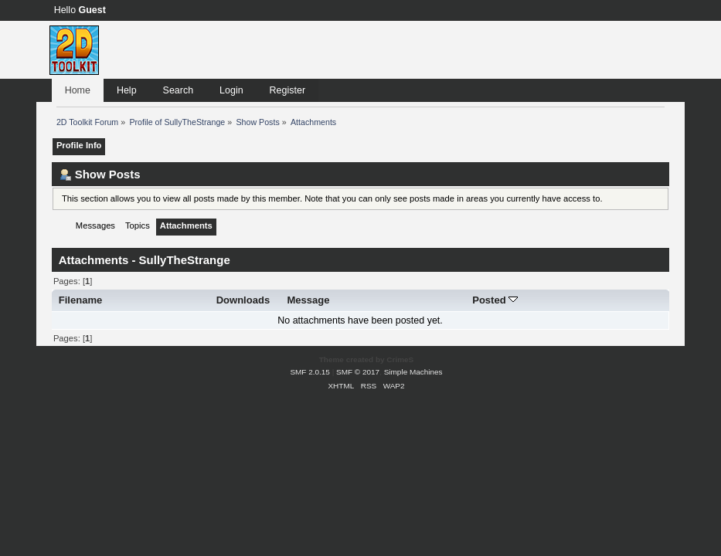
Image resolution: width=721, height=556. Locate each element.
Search (178, 90)
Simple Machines (413, 372)
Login (231, 90)
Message (308, 300)
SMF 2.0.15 (310, 372)
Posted (495, 300)
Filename (81, 300)
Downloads (243, 300)
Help (127, 90)
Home (77, 90)
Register (287, 90)
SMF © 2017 (357, 372)
